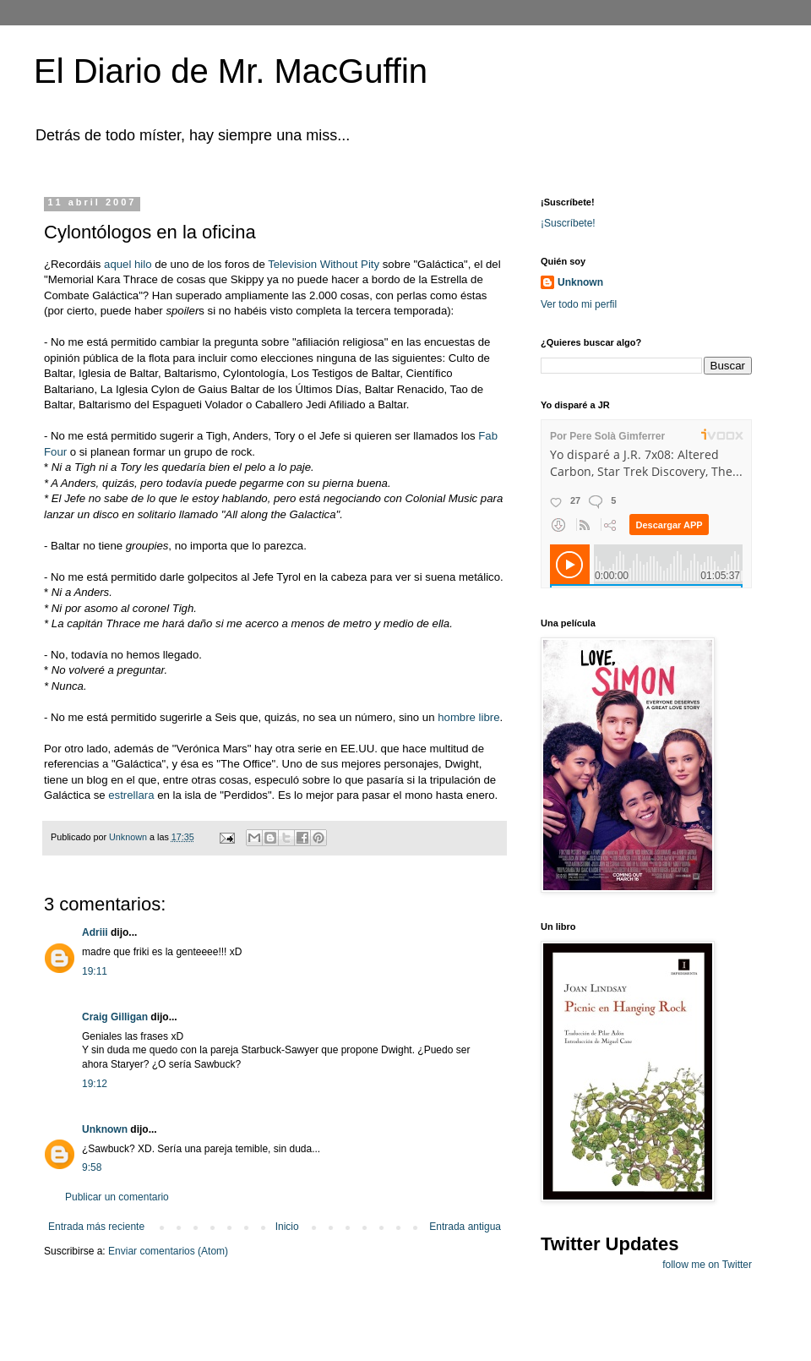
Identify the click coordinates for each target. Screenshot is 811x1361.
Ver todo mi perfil (579, 304)
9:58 (91, 1167)
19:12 (94, 1084)
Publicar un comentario (117, 1197)
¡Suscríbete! (568, 223)
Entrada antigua (465, 1227)
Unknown (105, 1129)
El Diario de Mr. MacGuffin (230, 71)
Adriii (95, 932)
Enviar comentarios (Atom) (168, 1251)
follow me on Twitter (707, 1265)
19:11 (94, 971)
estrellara (131, 795)
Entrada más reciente (96, 1227)
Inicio (287, 1227)
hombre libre (468, 717)
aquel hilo (129, 264)
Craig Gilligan (115, 1017)
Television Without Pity (325, 264)
